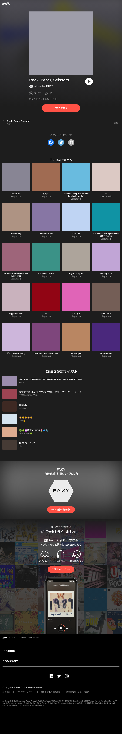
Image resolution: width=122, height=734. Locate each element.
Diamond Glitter (46, 234)
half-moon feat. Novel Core (46, 353)
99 (46, 313)
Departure (15, 194)
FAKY (49, 86)
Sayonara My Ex (76, 273)
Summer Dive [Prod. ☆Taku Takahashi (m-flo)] (76, 195)
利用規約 (6, 692)
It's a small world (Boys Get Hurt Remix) (15, 274)
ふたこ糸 (76, 234)
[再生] (89, 81)
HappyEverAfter (16, 313)
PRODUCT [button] (10, 651)
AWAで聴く (61, 108)
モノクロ (45, 194)
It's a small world (46, 273)
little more (106, 313)
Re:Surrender (106, 353)
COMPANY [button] (10, 661)
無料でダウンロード (61, 569)
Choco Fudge (16, 234)
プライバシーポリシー (25, 692)
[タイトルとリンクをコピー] (71, 142)
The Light (76, 313)
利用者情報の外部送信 (50, 692)
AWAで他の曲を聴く (61, 509)
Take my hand (106, 273)
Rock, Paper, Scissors (30, 638)
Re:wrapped (76, 353)
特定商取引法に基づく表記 (77, 692)
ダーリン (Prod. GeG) (16, 353)
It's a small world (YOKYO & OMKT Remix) (106, 235)
